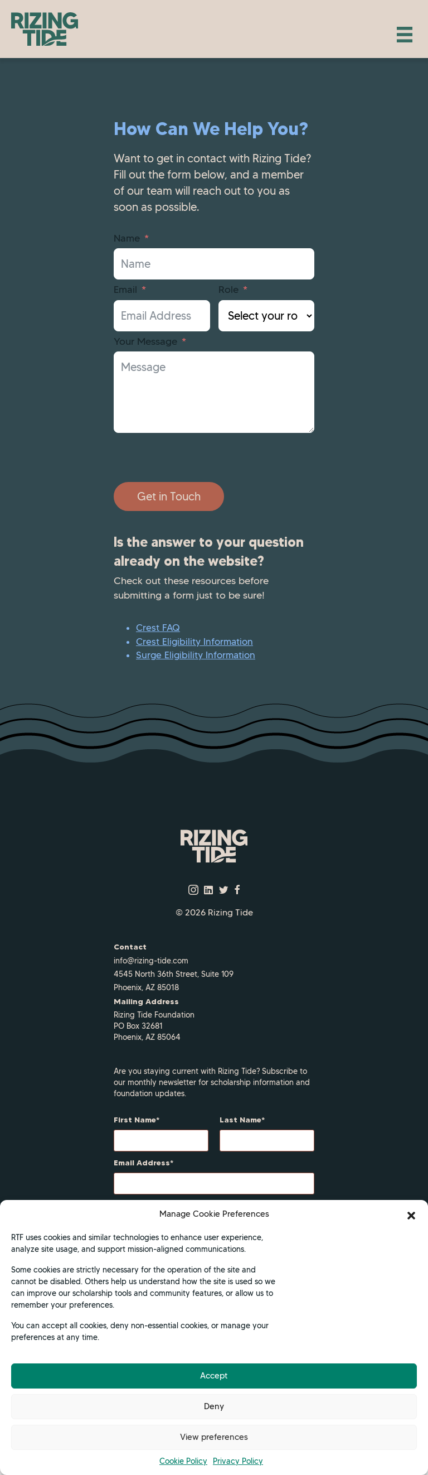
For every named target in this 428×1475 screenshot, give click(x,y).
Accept (214, 1376)
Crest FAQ (158, 627)
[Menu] (404, 34)
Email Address (142, 1163)
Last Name (240, 1120)
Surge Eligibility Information (195, 655)
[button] (411, 1214)
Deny (214, 1406)
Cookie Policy (183, 1461)
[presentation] (198, 457)
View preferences (214, 1437)
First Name (135, 1120)
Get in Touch (169, 496)
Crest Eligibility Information (194, 641)
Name (127, 238)
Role (228, 289)
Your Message (145, 341)
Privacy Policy (238, 1461)
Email (125, 289)
